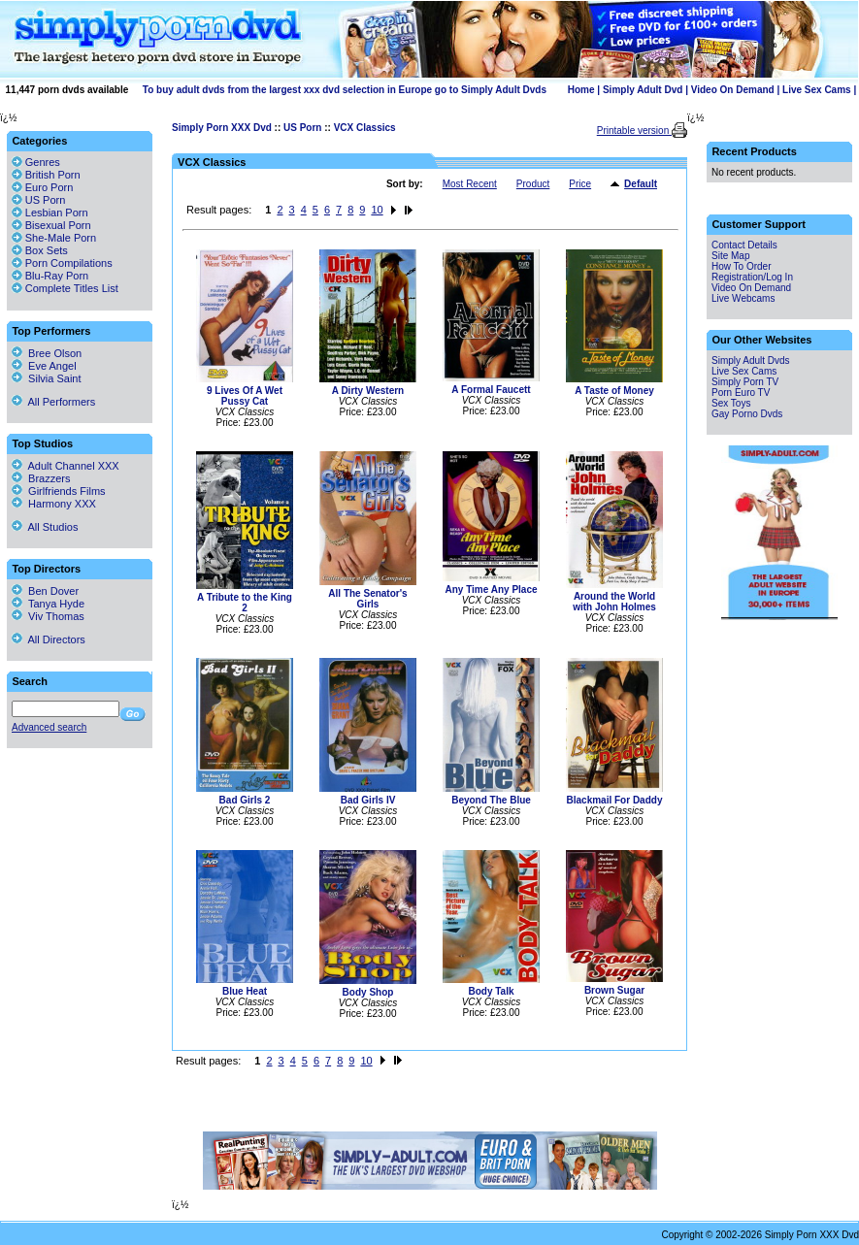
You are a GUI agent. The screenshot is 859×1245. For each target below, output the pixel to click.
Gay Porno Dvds (746, 414)
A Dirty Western (368, 390)
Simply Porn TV (744, 382)
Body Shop (368, 992)
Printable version (634, 130)
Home (581, 89)
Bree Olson (47, 353)
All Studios (45, 527)
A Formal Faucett (490, 389)
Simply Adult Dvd (642, 89)
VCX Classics (365, 127)
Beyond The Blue (491, 800)
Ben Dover (45, 591)
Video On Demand (733, 89)
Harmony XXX (54, 503)
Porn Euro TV (740, 392)
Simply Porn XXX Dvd (222, 127)
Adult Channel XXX (65, 466)
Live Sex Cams (816, 89)
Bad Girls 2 (245, 800)
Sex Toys (730, 403)
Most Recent (470, 184)
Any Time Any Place (491, 589)
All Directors (48, 639)
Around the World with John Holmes (614, 601)
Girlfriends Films (59, 491)
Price (580, 184)
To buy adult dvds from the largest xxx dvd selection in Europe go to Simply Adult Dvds (344, 89)
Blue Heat (244, 991)
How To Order (741, 266)
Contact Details (744, 245)
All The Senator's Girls (367, 598)
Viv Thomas (48, 616)
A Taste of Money (614, 390)
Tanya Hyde (48, 603)
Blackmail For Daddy (615, 800)
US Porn (302, 127)
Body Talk (490, 991)
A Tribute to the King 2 (244, 602)
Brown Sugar (614, 990)
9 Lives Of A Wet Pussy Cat (244, 396)
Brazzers (41, 478)
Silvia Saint (47, 378)
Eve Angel (44, 366)
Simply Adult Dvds (750, 360)
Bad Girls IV (368, 800)
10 (376, 209)
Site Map (730, 255)
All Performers (53, 402)
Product (532, 184)
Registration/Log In (752, 277)
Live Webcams (743, 298)
